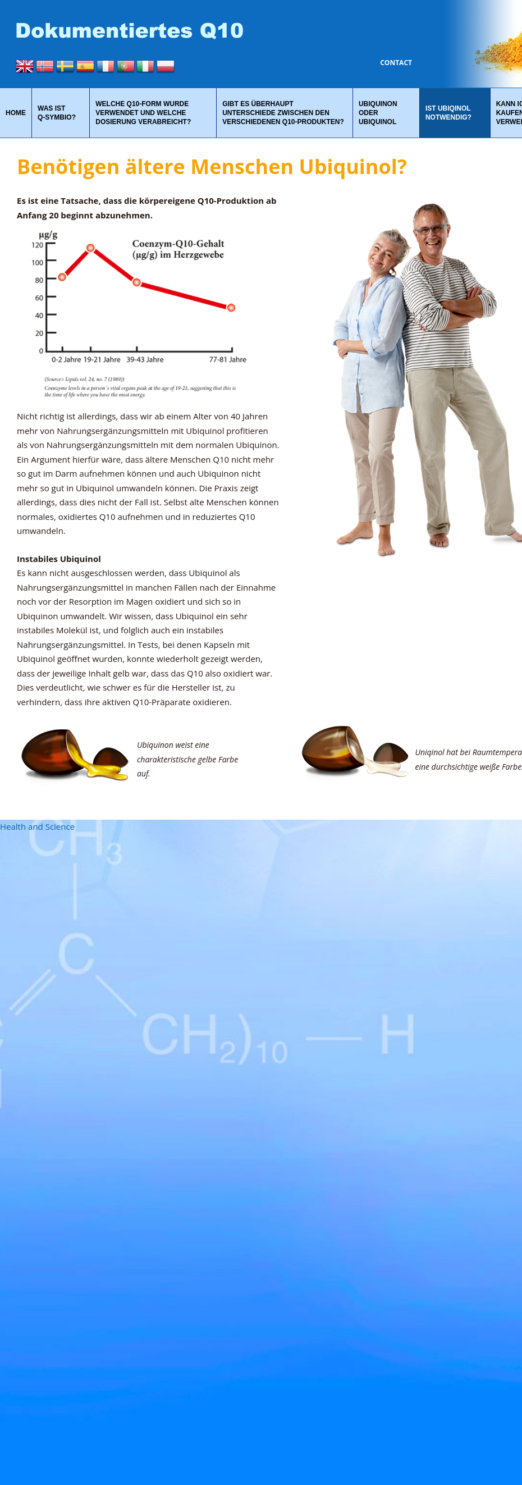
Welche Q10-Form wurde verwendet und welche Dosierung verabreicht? (143, 113)
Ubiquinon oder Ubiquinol (378, 113)
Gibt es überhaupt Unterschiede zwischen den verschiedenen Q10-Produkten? (283, 113)
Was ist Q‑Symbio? (57, 112)
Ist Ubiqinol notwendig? (448, 112)
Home (16, 113)
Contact (396, 62)
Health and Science (37, 826)
